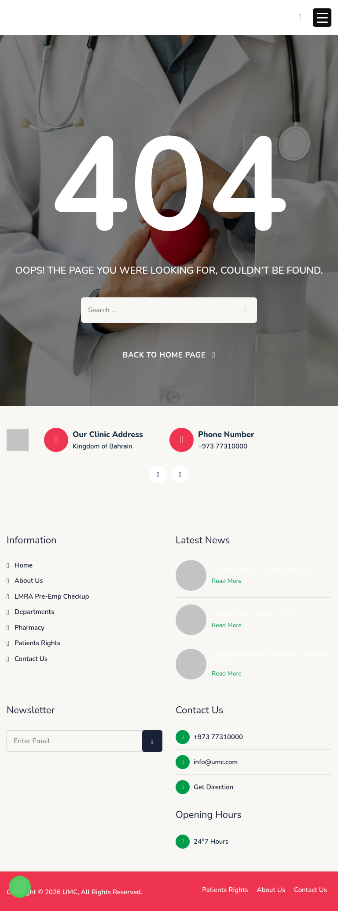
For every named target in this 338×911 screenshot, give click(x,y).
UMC (69, 892)
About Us (29, 580)
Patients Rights (37, 643)
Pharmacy (29, 627)
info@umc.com (207, 762)
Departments (34, 611)
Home (24, 565)
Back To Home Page (164, 355)
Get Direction (204, 787)
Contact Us (31, 658)
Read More (227, 581)
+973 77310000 (222, 446)
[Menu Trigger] (322, 17)
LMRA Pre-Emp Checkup (52, 596)
